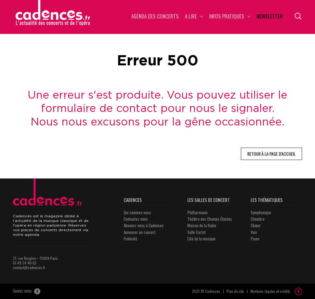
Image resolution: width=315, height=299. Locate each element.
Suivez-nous (26, 291)
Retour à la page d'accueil (271, 153)
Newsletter (270, 17)
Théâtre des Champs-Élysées (209, 219)
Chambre (258, 219)
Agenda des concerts (155, 17)
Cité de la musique (201, 239)
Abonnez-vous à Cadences (144, 225)
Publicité (130, 239)
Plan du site (235, 291)
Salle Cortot (196, 232)
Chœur (256, 225)
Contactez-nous (136, 219)
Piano (255, 239)
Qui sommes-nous (137, 212)
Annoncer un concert (140, 232)
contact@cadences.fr (29, 267)
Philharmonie (197, 212)
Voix (254, 232)
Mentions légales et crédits (270, 291)
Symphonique (261, 212)
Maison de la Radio (201, 225)
